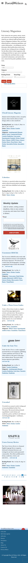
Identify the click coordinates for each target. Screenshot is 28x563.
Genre (3, 65)
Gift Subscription (5, 534)
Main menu (2, 3)
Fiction (13, 128)
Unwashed (6, 402)
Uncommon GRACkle (10, 253)
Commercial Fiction (16, 134)
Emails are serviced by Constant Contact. (16, 228)
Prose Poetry (14, 142)
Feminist (12, 138)
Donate (3, 538)
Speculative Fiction (12, 144)
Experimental (6, 138)
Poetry (8, 128)
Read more (8, 266)
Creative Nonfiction (7, 136)
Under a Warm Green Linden (12, 305)
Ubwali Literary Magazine (11, 113)
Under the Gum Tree (9, 346)
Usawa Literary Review (10, 442)
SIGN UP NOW (14, 233)
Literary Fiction (6, 280)
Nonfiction (12, 373)
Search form (26, 4)
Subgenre (4, 70)
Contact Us (4, 547)
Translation (14, 326)
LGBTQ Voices (15, 140)
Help (2, 543)
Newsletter (4, 540)
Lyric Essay (17, 371)
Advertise (3, 536)
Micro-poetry (15, 280)
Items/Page (17, 75)
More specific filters (9, 83)
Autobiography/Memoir (15, 132)
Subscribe (3, 531)
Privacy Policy (4, 549)
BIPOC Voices (6, 134)
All (23, 476)
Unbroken (5, 177)
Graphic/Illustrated (7, 278)
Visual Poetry (10, 282)
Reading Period (5, 75)
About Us (3, 545)
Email (4, 217)
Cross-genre (17, 136)
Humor (8, 140)
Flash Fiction (19, 276)
